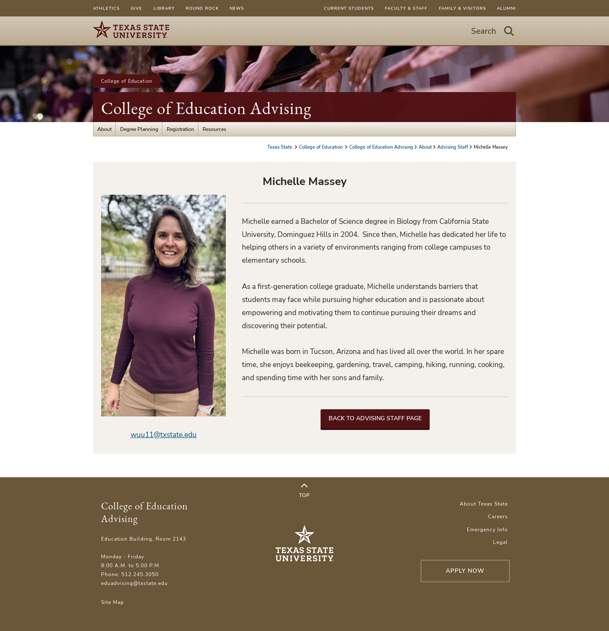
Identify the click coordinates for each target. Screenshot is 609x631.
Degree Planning (139, 129)
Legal (500, 542)
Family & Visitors (462, 8)
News (237, 8)
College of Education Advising (206, 108)
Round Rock (202, 8)
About (104, 129)
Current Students (349, 8)
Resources (214, 129)
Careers (498, 516)
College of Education (126, 81)
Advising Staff (452, 147)
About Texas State (484, 503)
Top (304, 491)
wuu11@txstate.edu (164, 435)
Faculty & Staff (406, 8)
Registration (180, 129)
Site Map (112, 602)
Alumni (506, 8)
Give (136, 8)
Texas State (280, 147)
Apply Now (465, 571)
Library (164, 8)
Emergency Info (487, 529)
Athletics (106, 8)
